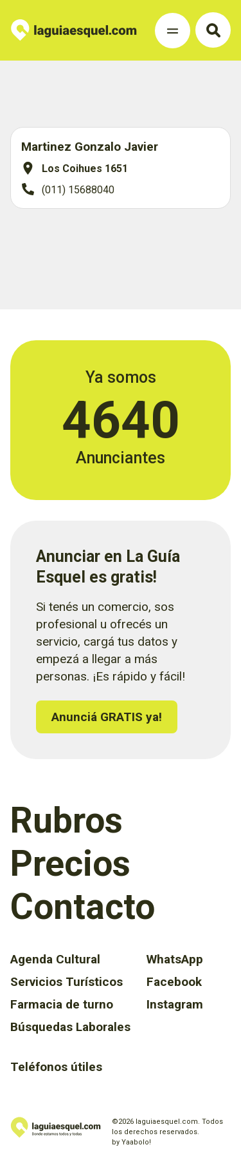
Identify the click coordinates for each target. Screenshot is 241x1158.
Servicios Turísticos (66, 981)
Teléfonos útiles (56, 1066)
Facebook (174, 981)
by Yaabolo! (131, 1142)
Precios (70, 863)
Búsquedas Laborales (70, 1026)
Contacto (82, 907)
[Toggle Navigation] (172, 30)
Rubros (66, 820)
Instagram (175, 1004)
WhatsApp (175, 959)
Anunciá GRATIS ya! (106, 716)
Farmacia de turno (61, 1004)
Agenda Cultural (55, 959)
